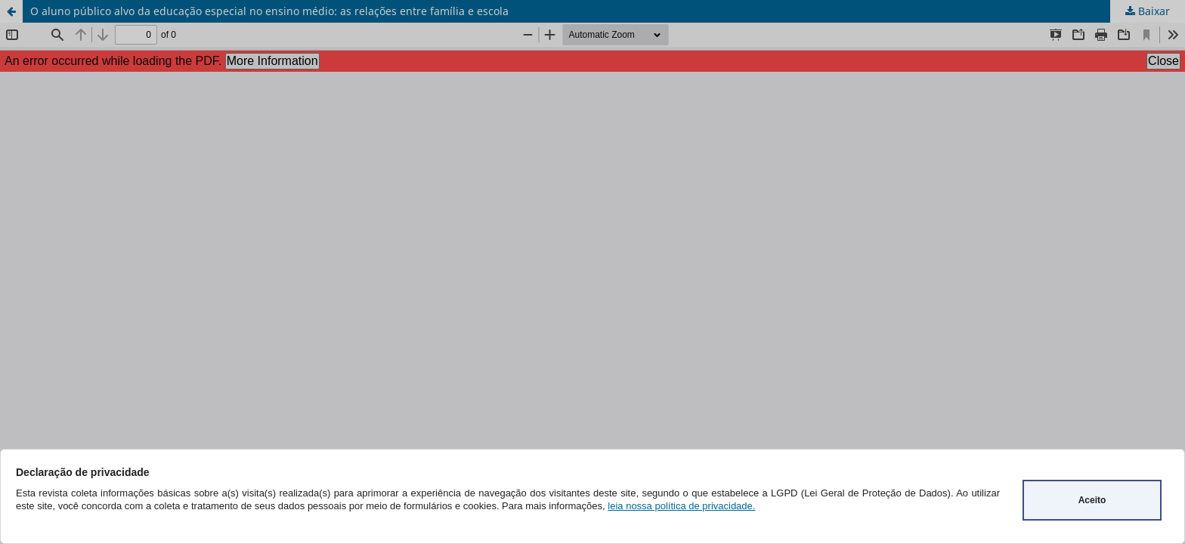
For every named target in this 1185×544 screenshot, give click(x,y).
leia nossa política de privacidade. (681, 506)
